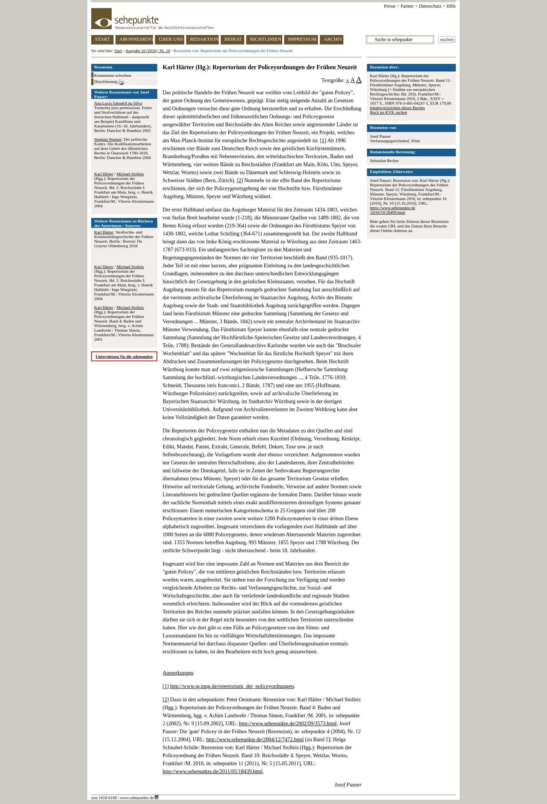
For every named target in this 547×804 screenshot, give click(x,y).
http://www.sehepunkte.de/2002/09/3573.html (288, 723)
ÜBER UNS (171, 39)
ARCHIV (333, 39)
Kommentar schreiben (112, 75)
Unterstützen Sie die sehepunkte (124, 356)
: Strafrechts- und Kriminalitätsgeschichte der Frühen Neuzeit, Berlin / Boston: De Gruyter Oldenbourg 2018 (123, 239)
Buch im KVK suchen (388, 112)
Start (118, 50)
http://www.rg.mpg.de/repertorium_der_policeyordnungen (232, 686)
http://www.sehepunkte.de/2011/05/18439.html (212, 771)
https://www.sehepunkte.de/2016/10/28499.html (392, 210)
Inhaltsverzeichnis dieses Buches (397, 107)
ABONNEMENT (136, 39)
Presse (390, 6)
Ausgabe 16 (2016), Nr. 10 (147, 50)
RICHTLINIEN (265, 39)
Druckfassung (109, 82)
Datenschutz (430, 6)
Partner (407, 6)
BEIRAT (233, 39)
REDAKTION (204, 39)
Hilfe (451, 6)
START (102, 39)
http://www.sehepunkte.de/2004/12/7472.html (255, 739)
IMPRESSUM (302, 39)
